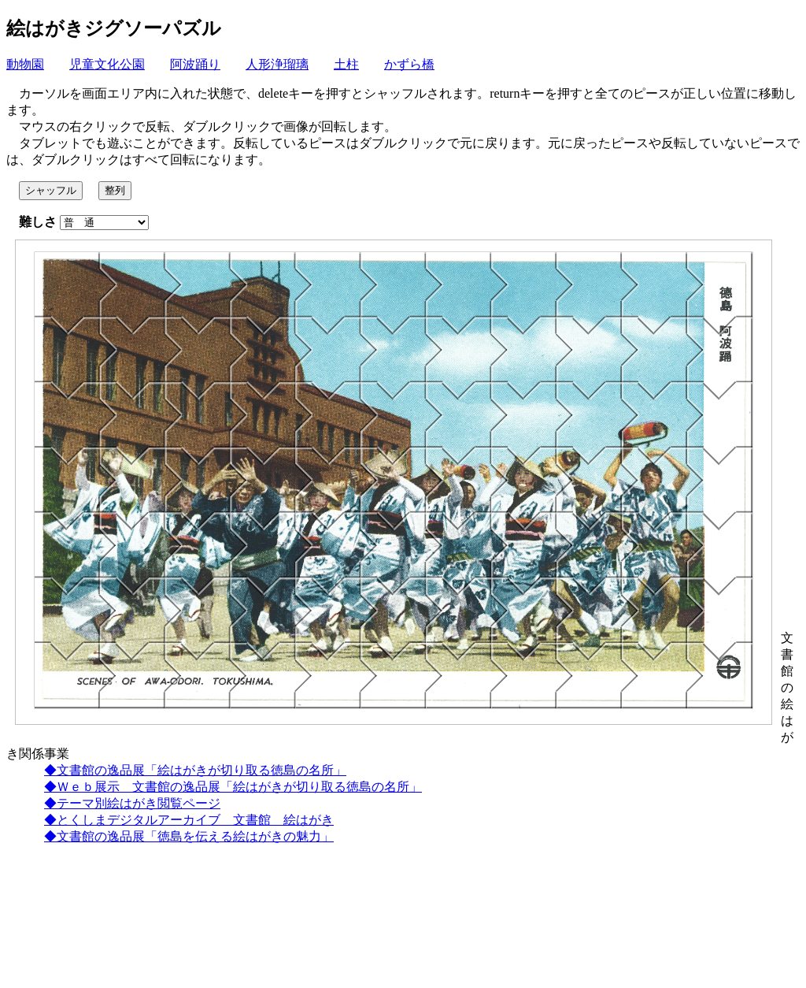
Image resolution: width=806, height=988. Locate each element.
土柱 (346, 64)
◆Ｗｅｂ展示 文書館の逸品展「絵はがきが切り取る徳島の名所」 (233, 786)
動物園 (25, 64)
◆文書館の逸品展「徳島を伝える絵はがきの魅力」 (189, 836)
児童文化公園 (107, 64)
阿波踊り (195, 64)
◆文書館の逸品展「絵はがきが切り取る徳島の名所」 (195, 770)
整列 (115, 190)
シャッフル (50, 190)
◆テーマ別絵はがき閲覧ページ (132, 803)
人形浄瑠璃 (277, 64)
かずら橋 (409, 64)
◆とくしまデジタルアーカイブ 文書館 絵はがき (189, 819)
